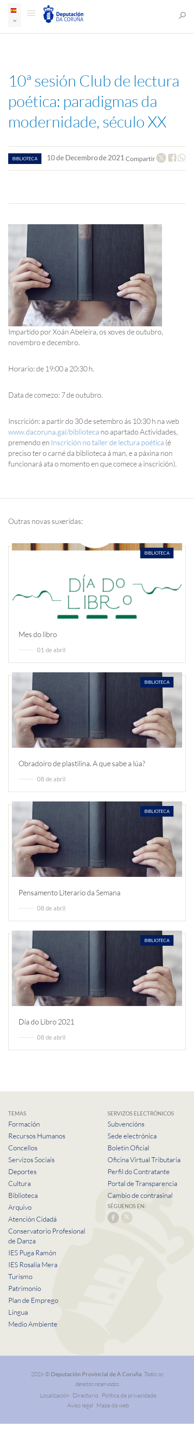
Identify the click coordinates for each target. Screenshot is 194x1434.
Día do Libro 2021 (46, 1021)
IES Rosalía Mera (32, 1264)
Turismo (20, 1276)
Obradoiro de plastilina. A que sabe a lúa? (81, 763)
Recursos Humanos (36, 1135)
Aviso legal (80, 1405)
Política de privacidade (129, 1395)
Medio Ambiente (32, 1324)
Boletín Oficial (128, 1147)
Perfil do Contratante (138, 1171)
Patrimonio (24, 1288)
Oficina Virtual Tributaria (143, 1159)
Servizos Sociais (31, 1159)
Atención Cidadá (32, 1219)
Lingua (18, 1312)
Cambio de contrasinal (140, 1195)
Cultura (19, 1183)
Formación (24, 1124)
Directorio (85, 1395)
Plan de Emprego (33, 1300)
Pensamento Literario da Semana (69, 892)
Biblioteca (23, 1195)
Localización (54, 1395)
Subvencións (125, 1124)
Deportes (22, 1171)
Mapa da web (112, 1405)
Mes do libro (37, 634)
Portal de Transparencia (142, 1183)
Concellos (22, 1147)
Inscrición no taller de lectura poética (107, 442)
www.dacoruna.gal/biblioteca (53, 431)
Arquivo (20, 1207)
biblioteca (24, 158)
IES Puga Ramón (32, 1252)
